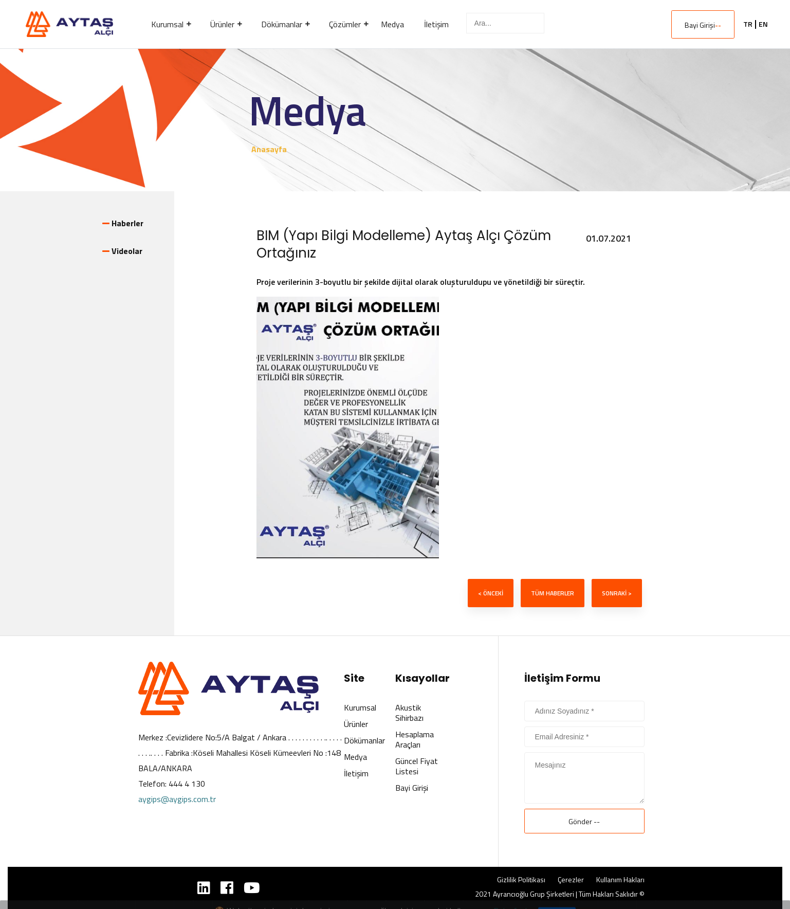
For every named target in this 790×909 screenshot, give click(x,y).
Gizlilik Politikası (521, 880)
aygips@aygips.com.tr (177, 799)
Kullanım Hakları (620, 880)
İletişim (356, 773)
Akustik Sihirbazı (409, 712)
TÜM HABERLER (552, 593)
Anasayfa (269, 149)
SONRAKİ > (617, 593)
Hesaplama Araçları (414, 739)
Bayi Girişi (703, 25)
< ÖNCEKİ (490, 593)
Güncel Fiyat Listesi (416, 766)
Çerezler (571, 880)
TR (747, 24)
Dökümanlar (364, 740)
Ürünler (356, 724)
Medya (355, 757)
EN (763, 24)
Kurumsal (360, 707)
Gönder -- (584, 821)
